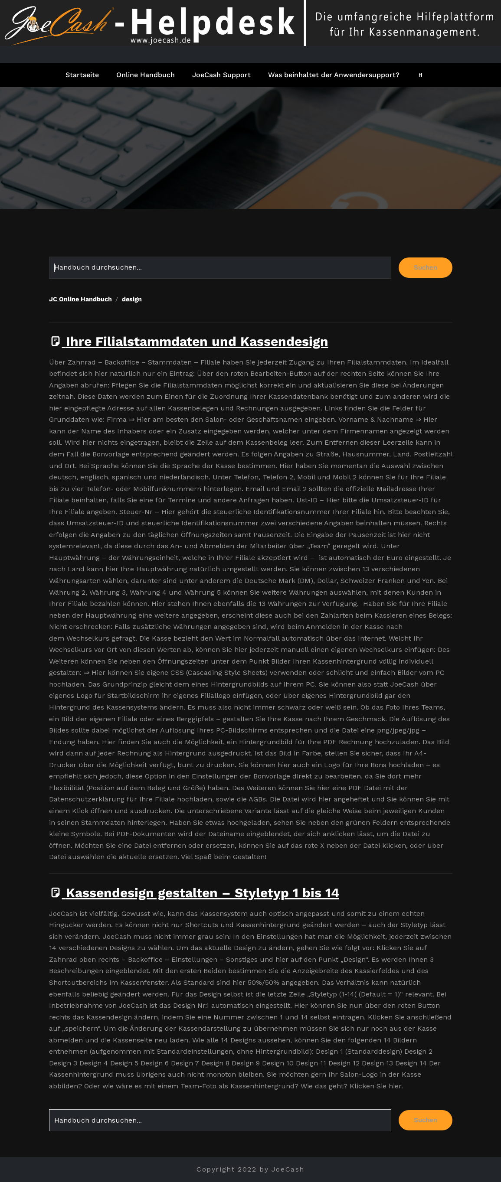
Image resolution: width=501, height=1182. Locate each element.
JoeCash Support (221, 75)
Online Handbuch (145, 75)
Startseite (82, 75)
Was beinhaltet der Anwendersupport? (333, 75)
